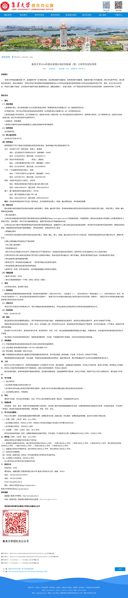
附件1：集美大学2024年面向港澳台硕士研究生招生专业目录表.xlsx (25, 553)
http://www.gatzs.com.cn (48, 499)
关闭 (120, 569)
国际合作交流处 (67, 587)
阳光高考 (81, 587)
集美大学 (31, 587)
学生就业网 (44, 587)
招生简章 (25, 57)
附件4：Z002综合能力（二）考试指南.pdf (17, 563)
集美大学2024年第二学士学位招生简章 (21, 569)
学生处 (37, 587)
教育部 (75, 587)
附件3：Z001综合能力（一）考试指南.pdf (17, 560)
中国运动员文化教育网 (93, 587)
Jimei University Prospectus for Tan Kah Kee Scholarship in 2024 (28, 571)
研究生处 (52, 587)
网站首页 (17, 57)
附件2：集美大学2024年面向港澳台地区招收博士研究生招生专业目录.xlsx (27, 556)
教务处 (58, 587)
